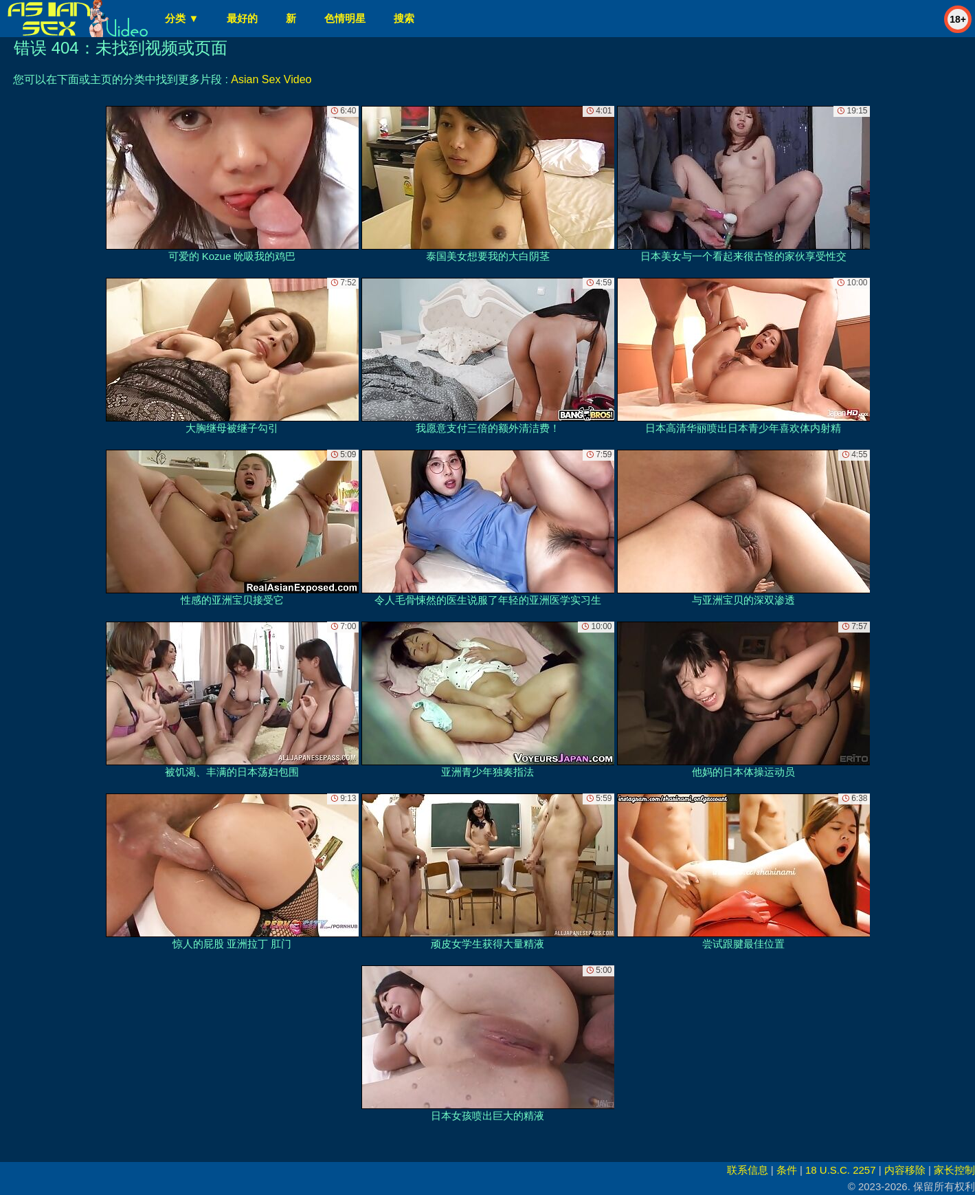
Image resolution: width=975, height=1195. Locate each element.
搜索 (404, 18)
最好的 (242, 18)
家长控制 (954, 1170)
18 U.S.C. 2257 (840, 1170)
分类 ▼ (182, 18)
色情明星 (345, 18)
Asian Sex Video (271, 79)
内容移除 (905, 1170)
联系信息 (747, 1170)
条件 (786, 1170)
